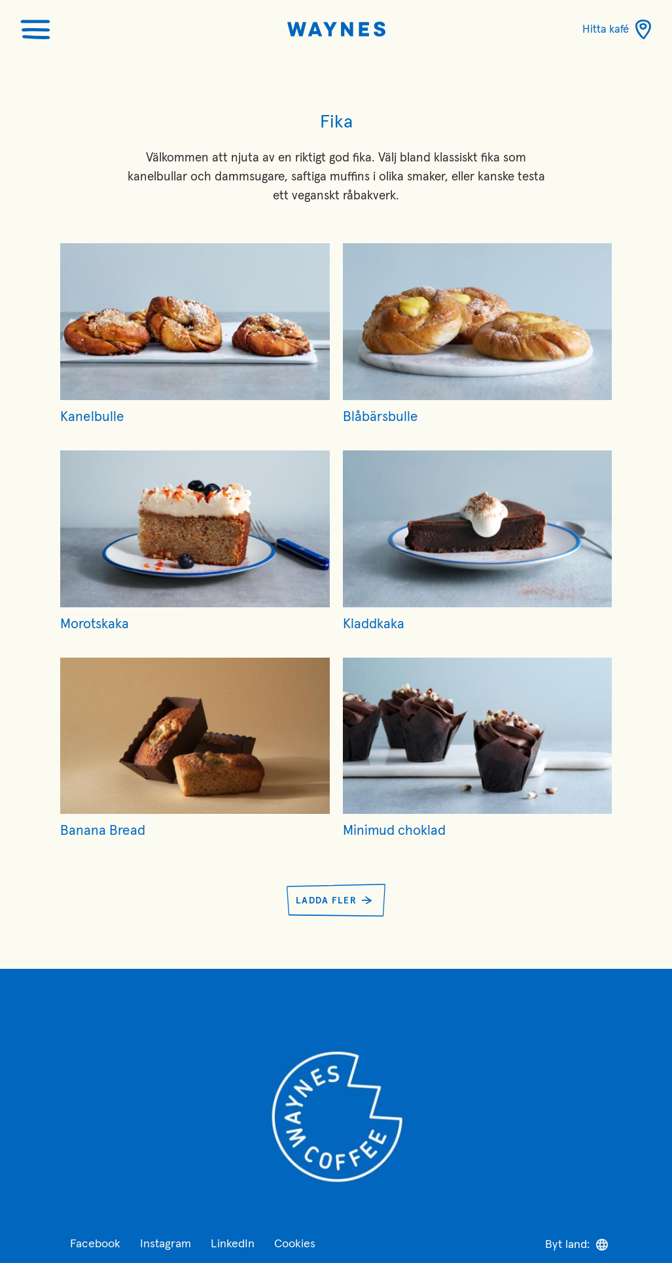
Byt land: (576, 1245)
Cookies (294, 1244)
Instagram (165, 1244)
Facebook (95, 1244)
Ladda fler (326, 900)
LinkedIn (233, 1244)
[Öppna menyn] (35, 29)
